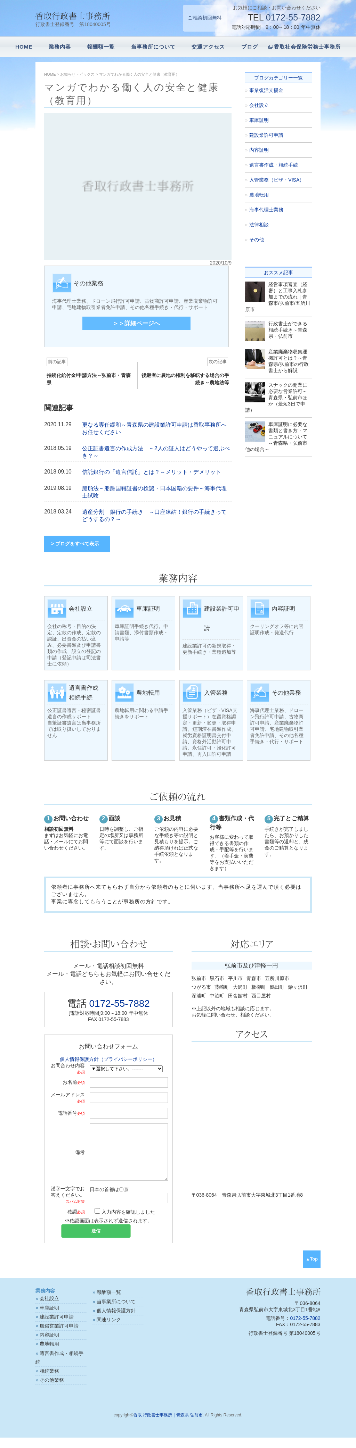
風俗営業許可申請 (59, 1336)
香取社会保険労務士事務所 (307, 47)
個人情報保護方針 (116, 1321)
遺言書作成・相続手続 (273, 165)
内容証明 (259, 150)
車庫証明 (259, 120)
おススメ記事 (278, 272)
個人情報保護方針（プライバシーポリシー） (108, 1059)
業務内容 (60, 47)
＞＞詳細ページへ (136, 323)
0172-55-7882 (293, 17)
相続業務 (49, 1381)
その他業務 (52, 1390)
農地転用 (259, 195)
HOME (24, 47)
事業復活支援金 (266, 90)
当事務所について (153, 47)
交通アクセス (208, 47)
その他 (256, 239)
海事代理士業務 (266, 209)
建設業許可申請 (266, 135)
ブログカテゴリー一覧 (278, 78)
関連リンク (109, 1330)
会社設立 (259, 105)
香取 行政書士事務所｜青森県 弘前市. (169, 1425)
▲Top (312, 1269)
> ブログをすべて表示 (75, 543)
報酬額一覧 (101, 47)
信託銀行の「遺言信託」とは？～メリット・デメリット (151, 472)
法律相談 (259, 224)
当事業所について (116, 1312)
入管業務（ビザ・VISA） (276, 180)
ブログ (249, 47)
